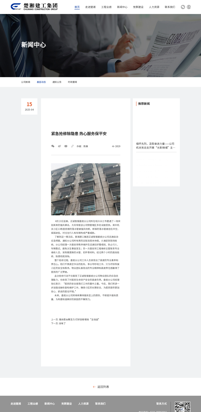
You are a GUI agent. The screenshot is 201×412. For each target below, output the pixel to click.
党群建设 (138, 7)
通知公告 (56, 82)
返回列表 (101, 386)
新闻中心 (122, 7)
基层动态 (41, 82)
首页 (77, 7)
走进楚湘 (90, 7)
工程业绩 (106, 7)
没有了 (62, 323)
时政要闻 (72, 82)
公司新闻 (25, 82)
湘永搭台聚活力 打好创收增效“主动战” (79, 319)
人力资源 (154, 7)
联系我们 (170, 7)
